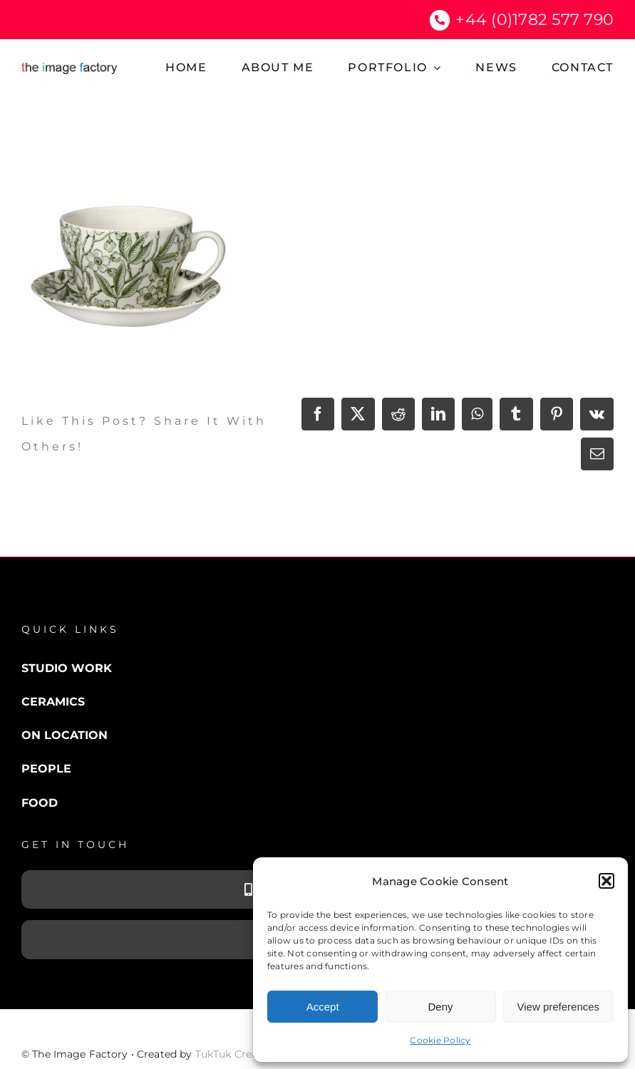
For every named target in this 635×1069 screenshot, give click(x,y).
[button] (606, 881)
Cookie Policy (440, 1040)
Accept (322, 1007)
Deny (440, 1007)
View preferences (558, 1007)
